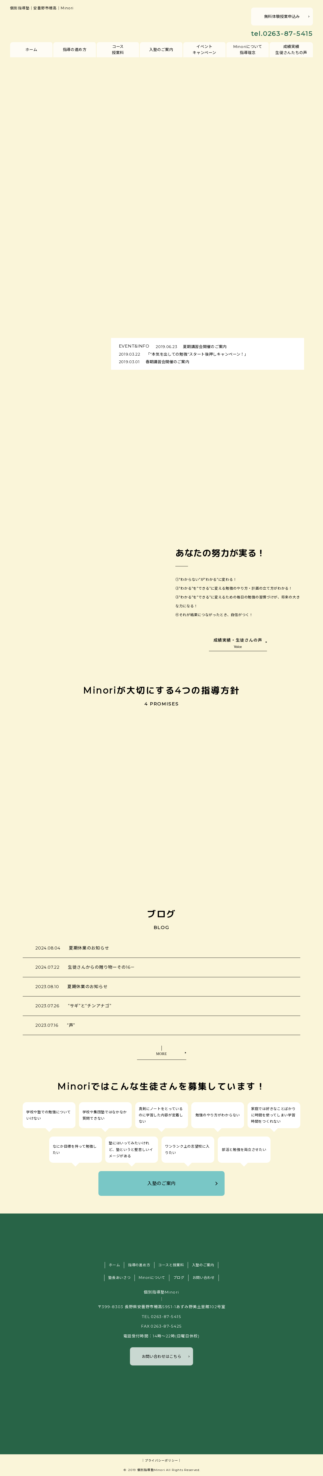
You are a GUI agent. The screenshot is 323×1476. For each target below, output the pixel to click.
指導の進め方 (75, 49)
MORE (161, 1054)
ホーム (31, 49)
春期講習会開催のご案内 (154, 361)
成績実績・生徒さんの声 (238, 643)
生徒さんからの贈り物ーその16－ (85, 967)
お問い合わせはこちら (161, 1356)
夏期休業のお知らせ (72, 948)
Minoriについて (152, 1277)
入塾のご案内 (161, 49)
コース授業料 (118, 49)
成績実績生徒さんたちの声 (291, 49)
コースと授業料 (171, 1265)
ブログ (178, 1277)
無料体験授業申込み (282, 16)
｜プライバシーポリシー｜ (161, 1460)
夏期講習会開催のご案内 (191, 346)
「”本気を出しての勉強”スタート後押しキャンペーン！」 (183, 354)
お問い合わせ (204, 1277)
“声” (55, 1025)
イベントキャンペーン (204, 49)
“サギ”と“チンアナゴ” (73, 1005)
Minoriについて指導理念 (247, 49)
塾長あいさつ (119, 1277)
